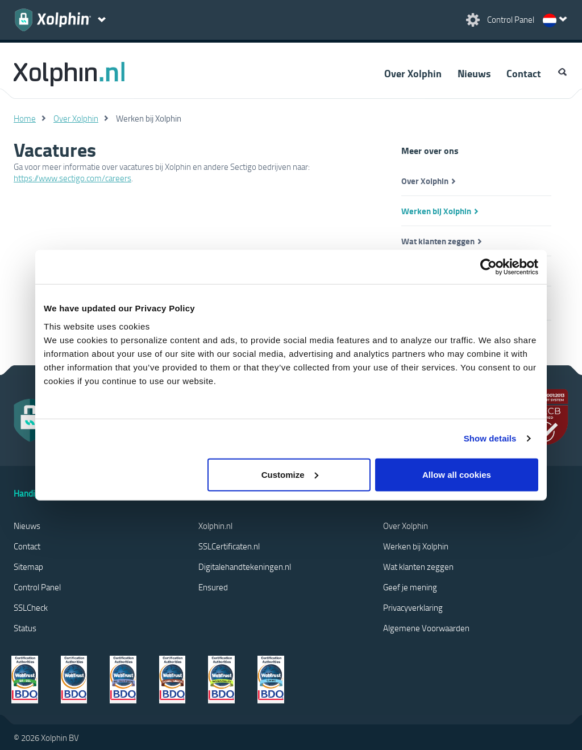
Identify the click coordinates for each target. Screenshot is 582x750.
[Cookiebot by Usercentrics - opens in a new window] (488, 267)
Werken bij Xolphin (436, 211)
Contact (523, 73)
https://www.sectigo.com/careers (72, 178)
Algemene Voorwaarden (426, 628)
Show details (490, 438)
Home (25, 118)
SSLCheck (31, 607)
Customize (289, 474)
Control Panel (37, 587)
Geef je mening (410, 587)
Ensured (213, 587)
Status (25, 628)
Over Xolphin (413, 73)
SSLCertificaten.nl (229, 546)
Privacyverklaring (413, 607)
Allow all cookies (456, 474)
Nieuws (474, 73)
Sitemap (28, 566)
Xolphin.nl (215, 525)
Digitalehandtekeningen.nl (244, 566)
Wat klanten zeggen (438, 241)
